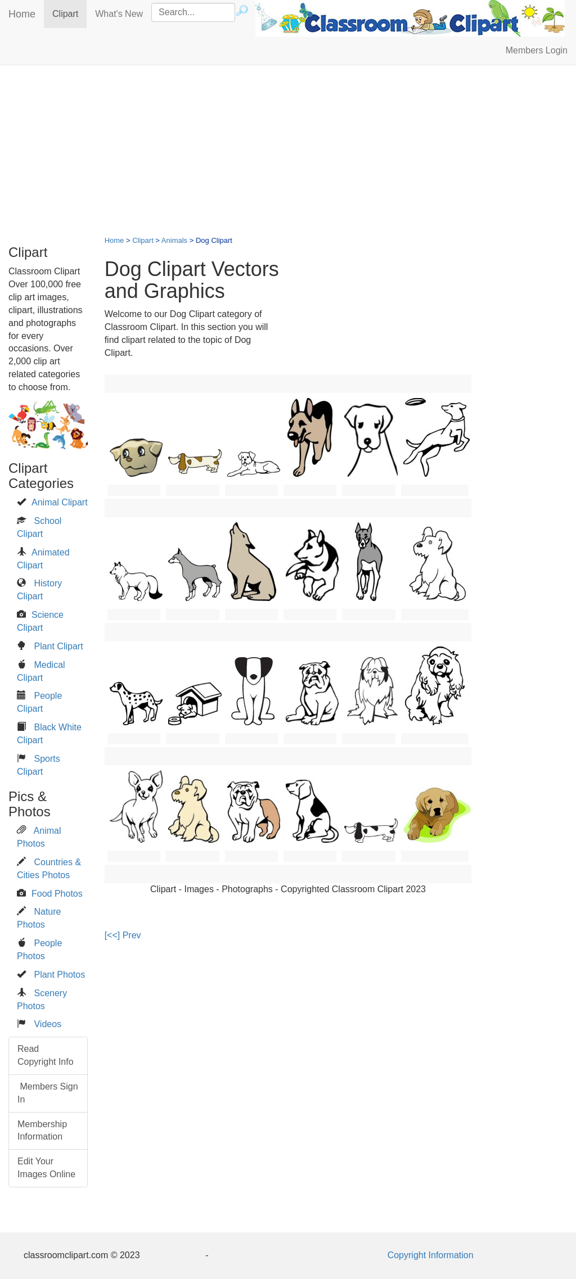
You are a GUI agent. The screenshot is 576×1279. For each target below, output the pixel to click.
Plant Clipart (58, 646)
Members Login (537, 50)
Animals (174, 240)
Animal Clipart (60, 502)
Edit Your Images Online (46, 1167)
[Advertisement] (288, 155)
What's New (119, 14)
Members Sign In (47, 1093)
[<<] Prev (123, 935)
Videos (47, 1024)
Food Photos (57, 893)
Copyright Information (431, 1255)
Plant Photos (59, 974)
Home (21, 14)
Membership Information (42, 1130)
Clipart (69, 13)
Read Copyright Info (45, 1055)
